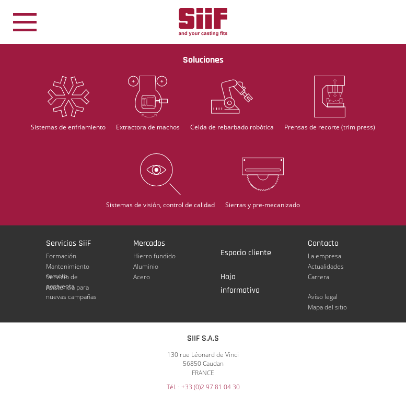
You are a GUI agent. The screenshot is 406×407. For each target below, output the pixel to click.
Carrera (318, 276)
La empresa (324, 256)
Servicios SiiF (68, 243)
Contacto (323, 243)
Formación (61, 256)
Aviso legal (323, 296)
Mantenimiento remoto (67, 266)
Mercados (149, 243)
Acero (141, 276)
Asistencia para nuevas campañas (71, 287)
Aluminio (145, 266)
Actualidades (326, 266)
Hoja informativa (240, 277)
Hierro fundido (154, 256)
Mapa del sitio (327, 307)
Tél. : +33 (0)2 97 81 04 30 (203, 386)
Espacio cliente (246, 252)
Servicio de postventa (62, 277)
